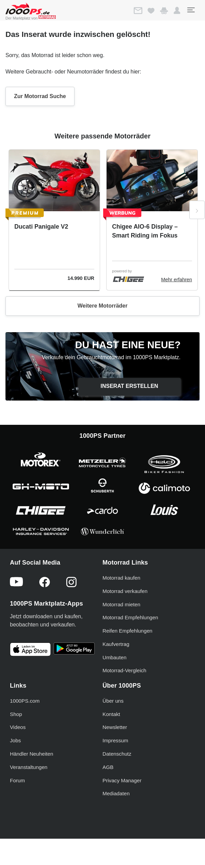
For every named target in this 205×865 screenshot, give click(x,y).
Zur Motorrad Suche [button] (40, 96)
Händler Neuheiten (31, 754)
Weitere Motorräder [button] (102, 306)
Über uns (113, 701)
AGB (107, 767)
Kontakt (111, 714)
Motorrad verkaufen (125, 591)
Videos (18, 727)
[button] (177, 10)
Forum (17, 780)
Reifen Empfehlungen (127, 631)
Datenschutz (116, 754)
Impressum (115, 740)
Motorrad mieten (121, 604)
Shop (16, 714)
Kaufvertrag (115, 644)
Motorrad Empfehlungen (130, 617)
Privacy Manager (121, 780)
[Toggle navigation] (190, 10)
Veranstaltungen (28, 767)
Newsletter (114, 727)
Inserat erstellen (129, 386)
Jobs (15, 740)
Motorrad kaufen (121, 578)
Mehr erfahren (176, 279)
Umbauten (114, 657)
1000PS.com (25, 701)
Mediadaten (115, 793)
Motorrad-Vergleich (124, 670)
